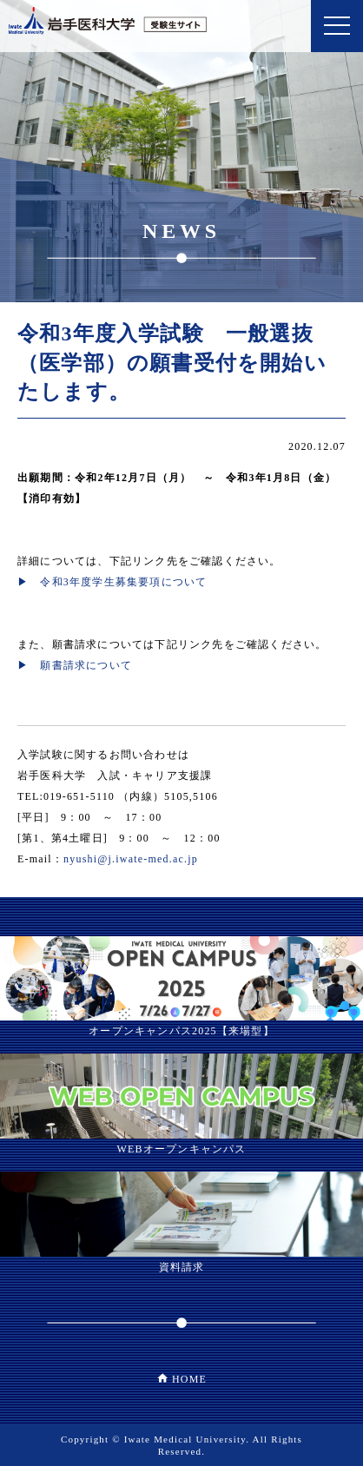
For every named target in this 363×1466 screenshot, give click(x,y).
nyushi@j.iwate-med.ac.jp (130, 859)
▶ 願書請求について (74, 665)
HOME (189, 1379)
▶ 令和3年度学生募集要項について (112, 582)
